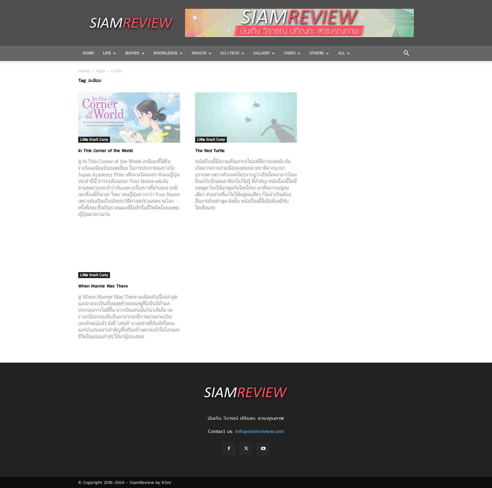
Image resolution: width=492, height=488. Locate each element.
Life (109, 53)
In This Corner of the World (105, 150)
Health (201, 53)
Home (88, 53)
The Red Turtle (210, 150)
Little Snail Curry (94, 139)
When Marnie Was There (103, 286)
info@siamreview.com (259, 431)
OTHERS (319, 53)
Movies (135, 53)
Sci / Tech (232, 53)
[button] (406, 53)
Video (292, 53)
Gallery (264, 53)
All (344, 53)
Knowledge (168, 53)
